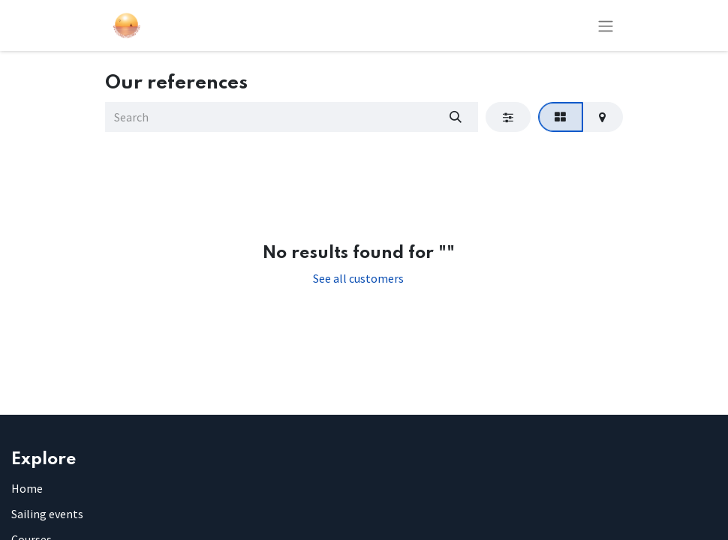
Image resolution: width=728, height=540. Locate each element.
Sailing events (47, 513)
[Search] (455, 117)
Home (27, 488)
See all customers (358, 278)
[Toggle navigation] (605, 26)
